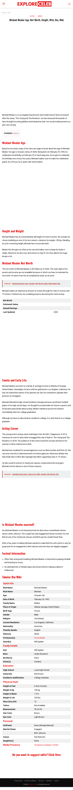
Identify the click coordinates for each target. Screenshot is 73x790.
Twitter (56, 745)
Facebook (38, 745)
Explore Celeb (32, 784)
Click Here (54, 755)
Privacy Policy (18, 781)
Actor (9, 13)
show (16, 133)
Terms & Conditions (30, 781)
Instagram (47, 745)
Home (4, 13)
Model (40, 16)
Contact (56, 781)
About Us (41, 781)
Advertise (49, 781)
